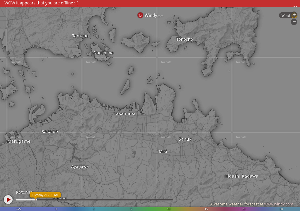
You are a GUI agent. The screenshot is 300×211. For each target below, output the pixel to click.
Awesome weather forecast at (251, 204)
